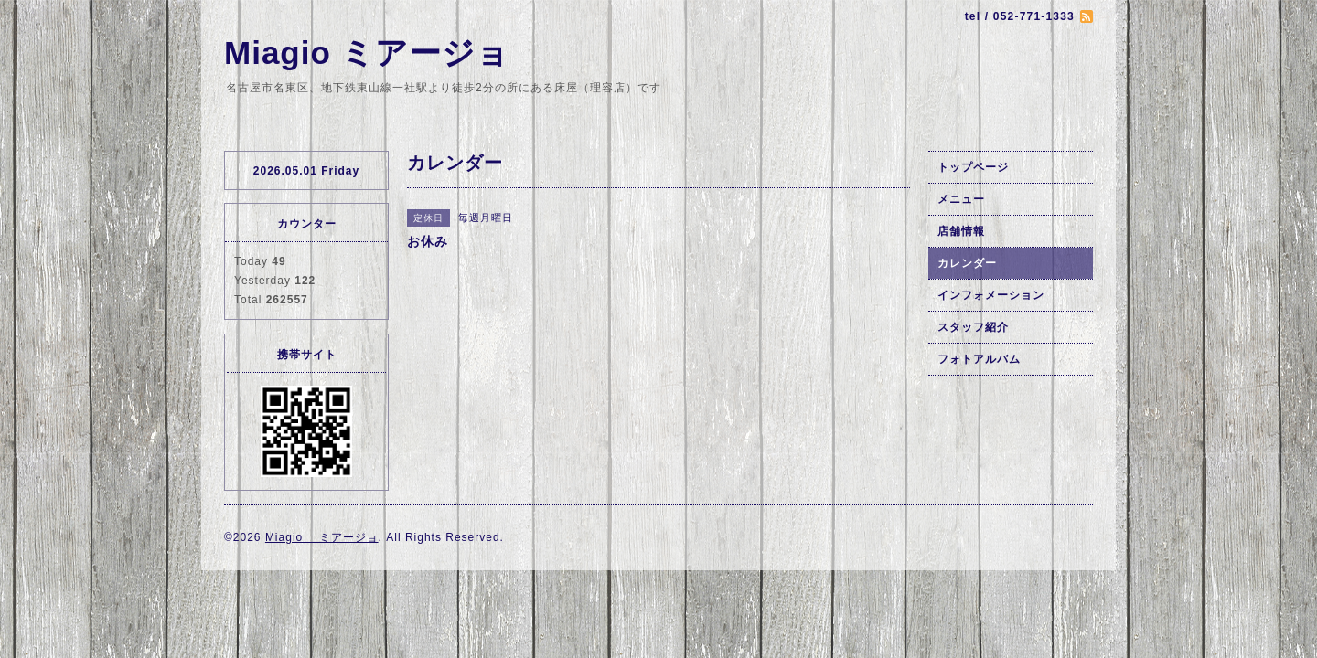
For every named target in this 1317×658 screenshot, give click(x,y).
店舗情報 (961, 231)
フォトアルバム (979, 359)
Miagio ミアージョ (366, 52)
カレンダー (967, 263)
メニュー (961, 199)
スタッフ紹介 (973, 327)
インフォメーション (990, 295)
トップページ (973, 167)
